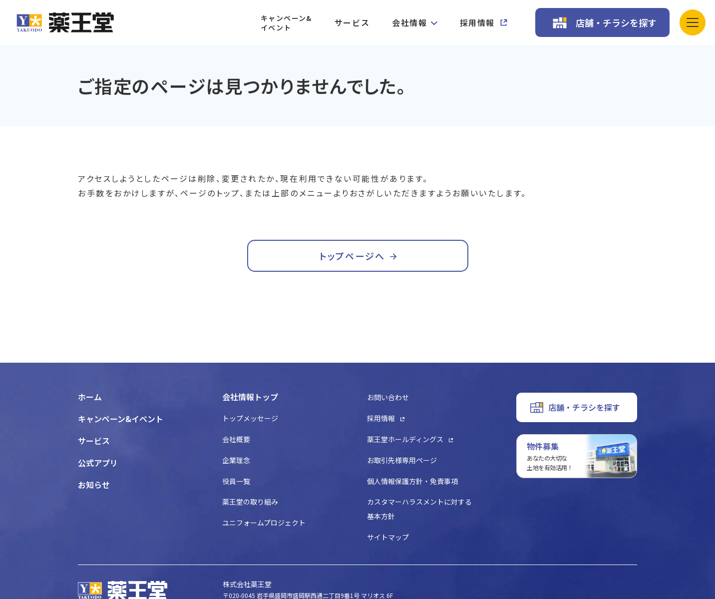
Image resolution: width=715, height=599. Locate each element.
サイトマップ (388, 537)
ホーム (90, 397)
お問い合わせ (388, 397)
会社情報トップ (250, 397)
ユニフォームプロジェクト (264, 523)
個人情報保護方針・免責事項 (412, 481)
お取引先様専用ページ (402, 460)
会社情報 (409, 22)
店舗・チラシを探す (616, 22)
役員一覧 (236, 481)
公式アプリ (98, 463)
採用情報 (477, 22)
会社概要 (236, 439)
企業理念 (236, 460)
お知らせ (94, 485)
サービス (352, 22)
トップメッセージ (250, 418)
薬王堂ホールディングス (405, 439)
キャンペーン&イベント (286, 22)
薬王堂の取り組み (250, 502)
